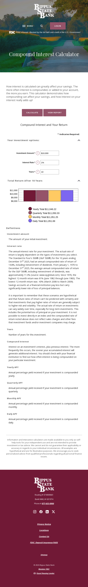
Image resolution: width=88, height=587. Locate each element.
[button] (44, 140)
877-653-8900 (48, 503)
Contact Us (44, 536)
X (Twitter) (53, 511)
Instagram (34, 511)
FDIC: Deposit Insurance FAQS (44, 542)
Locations (44, 530)
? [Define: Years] (37, 172)
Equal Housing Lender (45, 573)
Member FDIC (44, 569)
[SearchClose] (41, 26)
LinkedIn (47, 511)
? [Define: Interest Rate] (37, 162)
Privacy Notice (44, 524)
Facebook (41, 511)
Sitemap (44, 555)
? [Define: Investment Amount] (37, 153)
